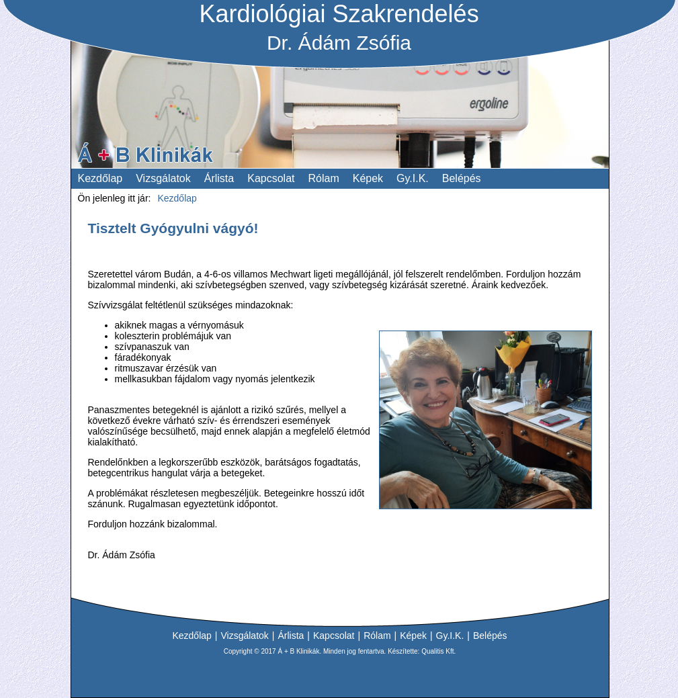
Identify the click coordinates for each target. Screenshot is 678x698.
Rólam (377, 635)
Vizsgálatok (244, 635)
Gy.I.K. (450, 635)
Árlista (291, 635)
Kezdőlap (191, 635)
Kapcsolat (333, 635)
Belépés (490, 635)
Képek (413, 635)
